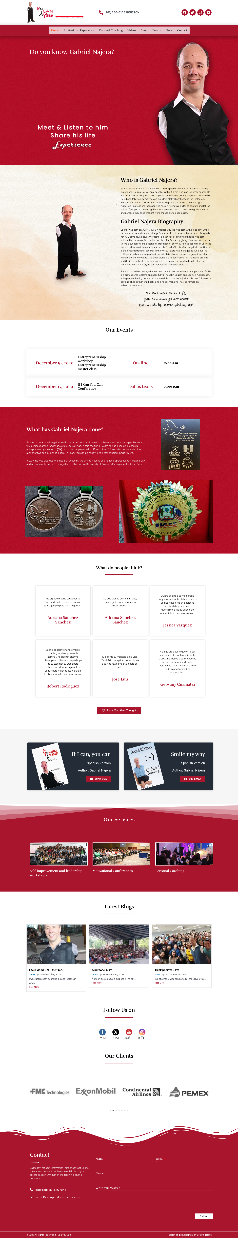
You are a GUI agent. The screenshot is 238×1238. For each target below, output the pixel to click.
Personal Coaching (110, 30)
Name (100, 1159)
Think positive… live (168, 970)
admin (32, 974)
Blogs (169, 30)
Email (160, 1159)
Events (156, 30)
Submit (204, 1216)
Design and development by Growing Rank (190, 1235)
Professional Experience (79, 30)
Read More (34, 987)
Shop (144, 30)
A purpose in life (102, 970)
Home (55, 30)
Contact (182, 30)
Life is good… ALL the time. (47, 970)
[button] (30, 1092)
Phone (100, 1173)
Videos (131, 30)
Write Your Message (109, 1188)
